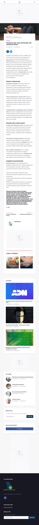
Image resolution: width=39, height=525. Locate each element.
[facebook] (7, 51)
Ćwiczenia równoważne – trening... (11, 215)
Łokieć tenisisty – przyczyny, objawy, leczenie (26, 265)
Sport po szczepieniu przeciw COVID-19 (19, 391)
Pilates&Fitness (9, 36)
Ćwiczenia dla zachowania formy (18, 384)
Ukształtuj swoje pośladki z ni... (26, 214)
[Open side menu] (4, 2)
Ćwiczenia (16, 36)
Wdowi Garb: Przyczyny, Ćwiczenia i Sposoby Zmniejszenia (22, 377)
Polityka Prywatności (8, 507)
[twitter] (11, 51)
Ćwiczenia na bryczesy (16, 399)
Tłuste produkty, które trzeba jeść (12, 266)
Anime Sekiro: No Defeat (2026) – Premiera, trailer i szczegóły (18, 325)
